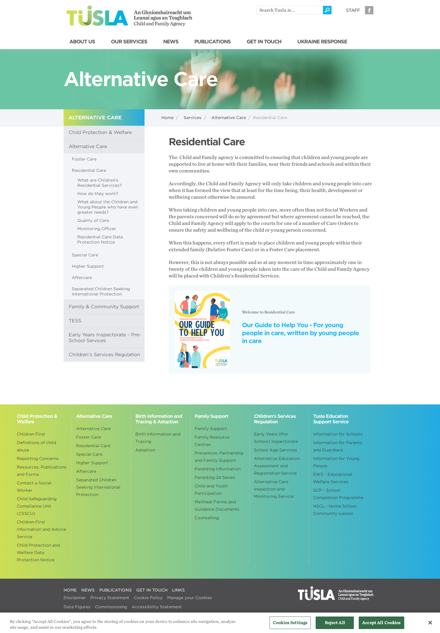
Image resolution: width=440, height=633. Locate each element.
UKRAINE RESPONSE (322, 42)
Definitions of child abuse (36, 446)
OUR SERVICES (129, 42)
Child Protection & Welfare (100, 132)
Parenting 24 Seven (215, 477)
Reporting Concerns (38, 458)
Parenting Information (217, 469)
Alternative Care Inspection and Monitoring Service (274, 489)
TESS (75, 321)
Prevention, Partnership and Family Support (219, 457)
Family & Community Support (104, 306)
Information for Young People (336, 462)
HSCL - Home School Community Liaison (335, 510)
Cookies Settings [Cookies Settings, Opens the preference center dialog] (290, 625)
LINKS (178, 590)
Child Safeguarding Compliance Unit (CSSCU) (37, 506)
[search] (289, 10)
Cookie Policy (148, 597)
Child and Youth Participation (211, 490)
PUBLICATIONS (212, 42)
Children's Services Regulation (104, 354)
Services (192, 117)
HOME (70, 590)
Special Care (85, 255)
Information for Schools (338, 434)
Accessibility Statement (157, 607)
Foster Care (84, 159)
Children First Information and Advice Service (41, 529)
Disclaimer (75, 597)
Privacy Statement (109, 597)
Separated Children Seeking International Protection (101, 291)
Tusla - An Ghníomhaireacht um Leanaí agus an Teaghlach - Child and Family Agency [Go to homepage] (129, 16)
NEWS (170, 42)
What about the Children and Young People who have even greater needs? (107, 207)
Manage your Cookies (189, 597)
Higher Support (88, 266)
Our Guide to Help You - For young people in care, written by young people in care (300, 333)
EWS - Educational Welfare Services (332, 478)
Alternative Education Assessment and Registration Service (277, 466)
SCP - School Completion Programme (338, 494)
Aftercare (82, 277)
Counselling (207, 517)
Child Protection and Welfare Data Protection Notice (38, 552)
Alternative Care (228, 117)
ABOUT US (82, 42)
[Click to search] (327, 10)
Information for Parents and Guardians (337, 446)
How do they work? (97, 193)
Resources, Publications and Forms (41, 471)
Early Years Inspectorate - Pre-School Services (105, 337)
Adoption (145, 450)
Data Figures (77, 607)
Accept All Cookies (381, 625)
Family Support (211, 428)
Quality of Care (93, 220)
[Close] (430, 624)
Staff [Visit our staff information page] (353, 10)
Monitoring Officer (96, 228)
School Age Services (275, 450)
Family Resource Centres (212, 441)
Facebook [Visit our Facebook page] (369, 10)
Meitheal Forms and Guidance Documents (217, 506)
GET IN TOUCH (264, 42)
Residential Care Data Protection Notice (100, 239)
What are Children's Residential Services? (99, 183)
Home (167, 117)
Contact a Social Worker (34, 487)
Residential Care (89, 170)
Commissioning (111, 607)
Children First (31, 434)
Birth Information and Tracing (157, 438)
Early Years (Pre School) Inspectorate (276, 438)
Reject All (335, 625)
